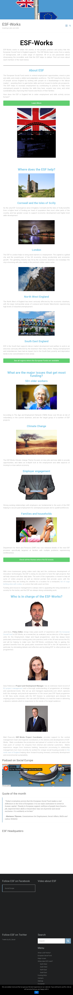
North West (43, 964)
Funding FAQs (42, 975)
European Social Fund (45, 955)
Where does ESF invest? (45, 961)
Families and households (36, 513)
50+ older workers (36, 381)
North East (43, 970)
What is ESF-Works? (44, 953)
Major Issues (42, 958)
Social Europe (9, 888)
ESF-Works (11, 24)
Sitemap (40, 981)
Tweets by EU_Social (8, 939)
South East (43, 972)
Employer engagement (36, 471)
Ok (36, 992)
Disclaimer (41, 984)
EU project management (12, 688)
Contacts (41, 978)
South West (43, 967)
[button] (36, 103)
